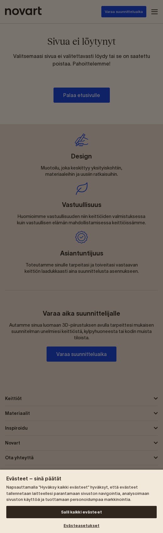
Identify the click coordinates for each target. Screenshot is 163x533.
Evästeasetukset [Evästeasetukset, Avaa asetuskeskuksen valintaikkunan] (81, 525)
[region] (81, 501)
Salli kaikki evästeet (81, 512)
